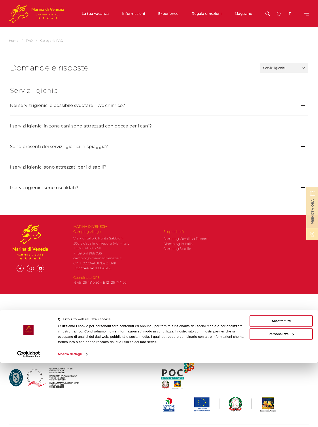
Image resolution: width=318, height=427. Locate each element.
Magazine (243, 13)
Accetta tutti (281, 385)
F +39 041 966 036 (87, 257)
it (289, 13)
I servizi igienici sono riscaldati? (44, 184)
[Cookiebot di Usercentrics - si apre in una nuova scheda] (28, 418)
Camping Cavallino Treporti (185, 242)
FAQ (29, 39)
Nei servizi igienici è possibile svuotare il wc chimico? (67, 101)
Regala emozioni (206, 13)
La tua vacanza (95, 13)
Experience (168, 13)
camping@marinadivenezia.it (97, 262)
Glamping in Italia (178, 247)
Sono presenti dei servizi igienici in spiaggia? (59, 143)
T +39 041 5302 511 (87, 252)
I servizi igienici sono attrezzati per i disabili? (58, 163)
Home (13, 39)
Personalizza (281, 398)
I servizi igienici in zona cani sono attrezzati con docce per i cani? (81, 122)
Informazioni (133, 13)
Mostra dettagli (70, 418)
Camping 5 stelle (177, 252)
